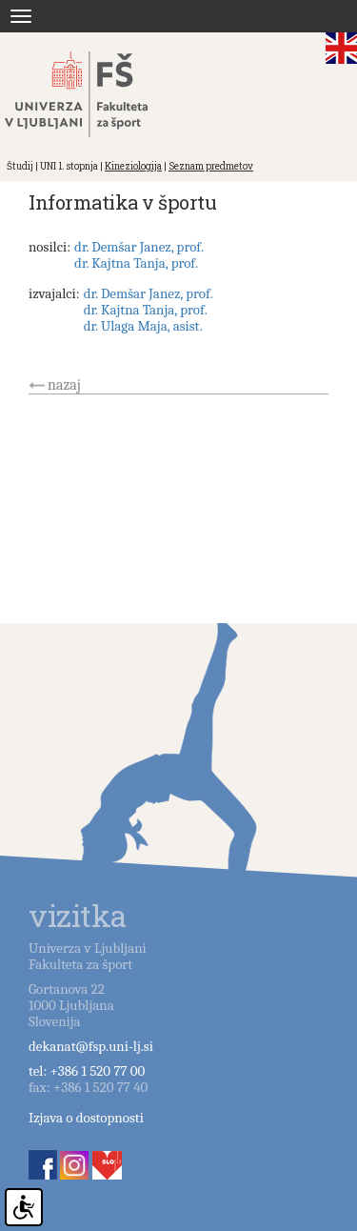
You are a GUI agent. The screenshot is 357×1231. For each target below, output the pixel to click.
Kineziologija (133, 166)
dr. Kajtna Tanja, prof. (136, 263)
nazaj (64, 385)
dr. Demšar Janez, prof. (139, 246)
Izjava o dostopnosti (86, 1118)
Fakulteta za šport (97, 94)
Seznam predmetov (211, 166)
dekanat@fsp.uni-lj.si (91, 1046)
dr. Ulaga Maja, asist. (143, 325)
